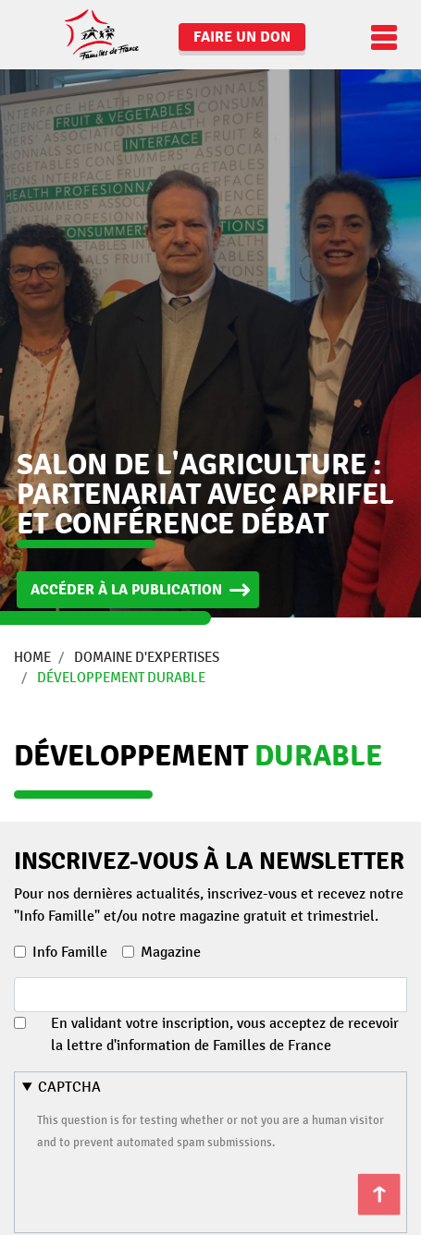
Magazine (171, 952)
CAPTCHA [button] (69, 1087)
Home (32, 657)
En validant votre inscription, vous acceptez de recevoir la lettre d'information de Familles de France (225, 1034)
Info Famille (69, 952)
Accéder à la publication (126, 590)
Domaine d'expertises (146, 657)
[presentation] (177, 1189)
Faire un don (242, 37)
